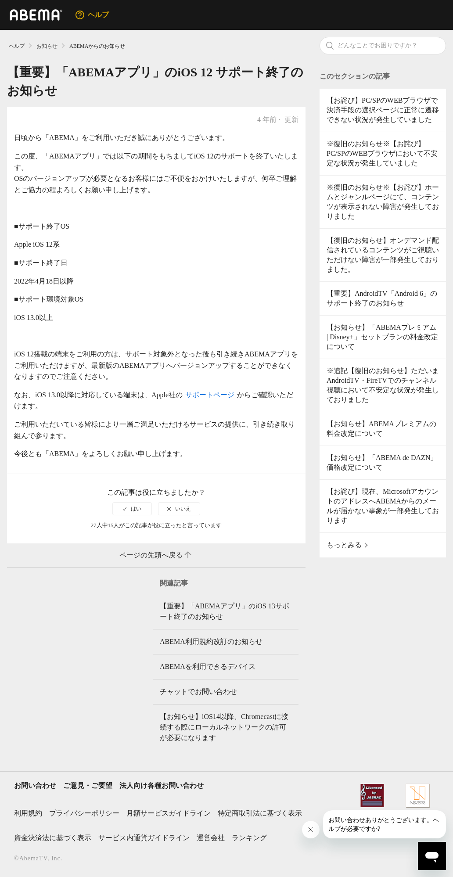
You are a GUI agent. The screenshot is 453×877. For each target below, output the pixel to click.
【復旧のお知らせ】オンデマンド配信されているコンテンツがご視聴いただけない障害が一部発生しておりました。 (383, 255)
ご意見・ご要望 (87, 785)
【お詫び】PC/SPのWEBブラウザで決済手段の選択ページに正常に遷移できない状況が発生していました (383, 110)
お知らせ (47, 46)
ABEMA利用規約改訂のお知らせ (211, 641)
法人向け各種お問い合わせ (161, 785)
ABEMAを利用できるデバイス (207, 666)
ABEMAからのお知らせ (97, 46)
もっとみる (344, 545)
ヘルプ (17, 46)
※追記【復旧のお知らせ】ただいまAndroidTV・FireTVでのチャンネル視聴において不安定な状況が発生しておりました (383, 385)
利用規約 (28, 813)
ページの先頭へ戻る (156, 555)
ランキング (249, 837)
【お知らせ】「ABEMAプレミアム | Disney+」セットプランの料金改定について (382, 336)
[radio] (132, 508)
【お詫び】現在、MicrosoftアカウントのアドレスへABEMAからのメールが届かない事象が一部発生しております (383, 506)
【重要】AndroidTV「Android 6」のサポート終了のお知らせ (382, 298)
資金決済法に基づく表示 (52, 837)
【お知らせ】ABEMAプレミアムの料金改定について (381, 428)
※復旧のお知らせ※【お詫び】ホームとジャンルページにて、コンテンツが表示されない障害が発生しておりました (383, 201)
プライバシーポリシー (84, 813)
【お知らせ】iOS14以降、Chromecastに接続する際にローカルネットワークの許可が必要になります (224, 727)
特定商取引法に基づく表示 (260, 813)
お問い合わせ (35, 785)
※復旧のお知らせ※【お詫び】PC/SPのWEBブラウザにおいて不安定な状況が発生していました (382, 153)
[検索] (383, 45)
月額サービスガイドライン (168, 813)
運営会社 (211, 837)
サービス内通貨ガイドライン (144, 837)
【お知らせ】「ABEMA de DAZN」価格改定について (382, 462)
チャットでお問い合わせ (198, 691)
